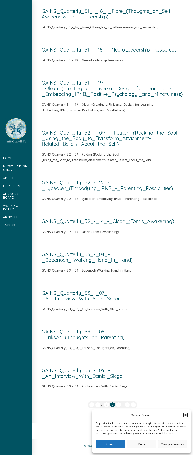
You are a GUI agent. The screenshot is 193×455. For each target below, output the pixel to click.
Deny (141, 444)
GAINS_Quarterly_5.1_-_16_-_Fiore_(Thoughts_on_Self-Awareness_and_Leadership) (107, 14)
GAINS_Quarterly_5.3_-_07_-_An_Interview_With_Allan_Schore (82, 296)
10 (118, 404)
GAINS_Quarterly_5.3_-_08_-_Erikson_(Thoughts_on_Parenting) (83, 334)
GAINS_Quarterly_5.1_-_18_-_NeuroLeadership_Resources (109, 49)
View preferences (172, 444)
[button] (185, 415)
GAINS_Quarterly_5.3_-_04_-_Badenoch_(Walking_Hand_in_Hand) (87, 257)
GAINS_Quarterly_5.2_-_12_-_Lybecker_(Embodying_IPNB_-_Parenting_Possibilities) (107, 185)
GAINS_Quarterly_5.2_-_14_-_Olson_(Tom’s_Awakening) (108, 221)
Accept (110, 444)
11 (127, 404)
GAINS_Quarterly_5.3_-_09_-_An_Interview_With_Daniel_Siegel (82, 373)
